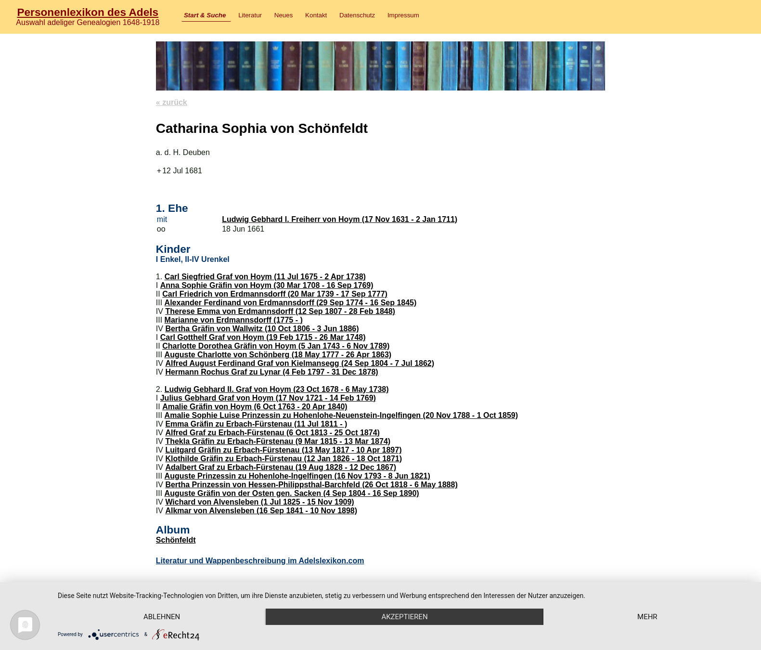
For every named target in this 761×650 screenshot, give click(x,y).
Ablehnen (161, 616)
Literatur (250, 15)
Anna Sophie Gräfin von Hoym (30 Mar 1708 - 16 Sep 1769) (267, 285)
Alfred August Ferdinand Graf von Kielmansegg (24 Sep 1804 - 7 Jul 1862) (299, 363)
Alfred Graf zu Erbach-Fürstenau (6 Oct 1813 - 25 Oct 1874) (272, 433)
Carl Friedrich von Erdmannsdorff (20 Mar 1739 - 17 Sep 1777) (274, 294)
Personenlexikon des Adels (87, 12)
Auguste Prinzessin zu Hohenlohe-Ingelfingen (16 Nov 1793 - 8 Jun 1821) (297, 476)
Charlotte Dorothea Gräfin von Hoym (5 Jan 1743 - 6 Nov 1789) (275, 346)
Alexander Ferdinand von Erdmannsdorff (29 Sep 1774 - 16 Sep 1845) (291, 303)
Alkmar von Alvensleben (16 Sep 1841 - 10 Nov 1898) (261, 511)
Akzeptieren (404, 616)
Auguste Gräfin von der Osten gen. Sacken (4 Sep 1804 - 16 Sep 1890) (292, 493)
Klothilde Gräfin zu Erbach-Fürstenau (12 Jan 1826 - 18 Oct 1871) (283, 459)
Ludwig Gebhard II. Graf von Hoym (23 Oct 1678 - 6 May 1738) (277, 389)
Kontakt (316, 15)
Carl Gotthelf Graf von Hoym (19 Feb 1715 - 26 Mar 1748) (263, 337)
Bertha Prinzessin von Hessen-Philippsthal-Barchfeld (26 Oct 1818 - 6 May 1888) (311, 485)
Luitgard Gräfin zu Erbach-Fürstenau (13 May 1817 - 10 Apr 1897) (283, 450)
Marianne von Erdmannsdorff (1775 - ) (234, 320)
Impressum (403, 15)
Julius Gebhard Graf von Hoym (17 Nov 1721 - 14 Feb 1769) (268, 398)
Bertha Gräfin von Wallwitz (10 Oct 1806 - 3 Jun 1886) (262, 329)
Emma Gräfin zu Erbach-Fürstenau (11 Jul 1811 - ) (256, 424)
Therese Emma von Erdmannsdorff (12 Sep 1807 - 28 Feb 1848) (280, 311)
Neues (283, 15)
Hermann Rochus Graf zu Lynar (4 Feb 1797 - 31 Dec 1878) (271, 372)
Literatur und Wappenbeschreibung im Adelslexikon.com (260, 561)
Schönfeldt (176, 540)
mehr (647, 616)
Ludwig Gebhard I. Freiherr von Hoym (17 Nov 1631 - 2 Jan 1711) (339, 219)
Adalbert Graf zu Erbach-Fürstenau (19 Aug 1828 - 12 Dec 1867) (280, 467)
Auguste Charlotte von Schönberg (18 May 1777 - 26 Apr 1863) (278, 355)
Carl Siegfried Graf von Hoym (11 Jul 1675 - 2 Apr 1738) (265, 277)
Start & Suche (205, 15)
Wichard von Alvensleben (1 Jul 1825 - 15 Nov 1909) (259, 502)
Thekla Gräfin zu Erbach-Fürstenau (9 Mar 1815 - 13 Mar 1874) (277, 441)
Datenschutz (357, 15)
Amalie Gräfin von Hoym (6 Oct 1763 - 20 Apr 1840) (254, 407)
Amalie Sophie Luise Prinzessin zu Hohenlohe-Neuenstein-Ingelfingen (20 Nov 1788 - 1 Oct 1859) (341, 415)
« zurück (171, 102)
